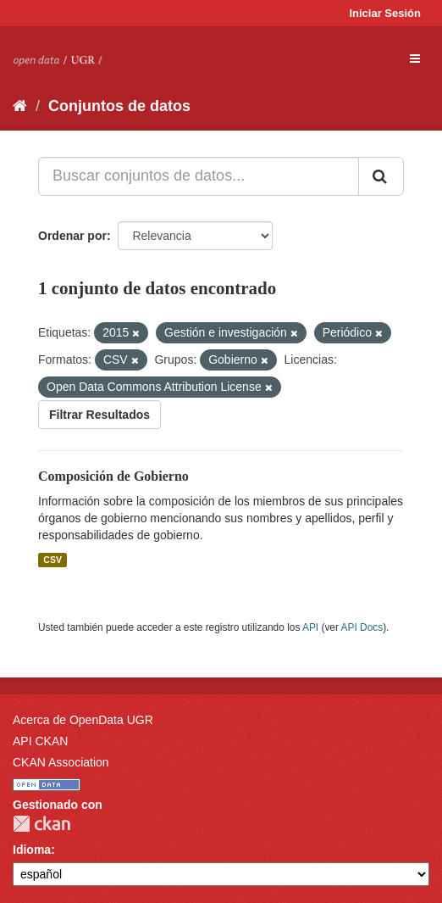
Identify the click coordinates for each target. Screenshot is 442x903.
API (310, 627)
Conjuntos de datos (119, 106)
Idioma (32, 849)
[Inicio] (20, 106)
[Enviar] (381, 176)
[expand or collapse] (415, 58)
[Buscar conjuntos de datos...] (198, 176)
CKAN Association (61, 762)
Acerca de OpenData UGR (83, 720)
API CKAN (40, 741)
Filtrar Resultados (99, 414)
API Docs (362, 627)
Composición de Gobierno (113, 476)
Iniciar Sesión (385, 13)
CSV (52, 560)
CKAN (41, 824)
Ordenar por (72, 235)
